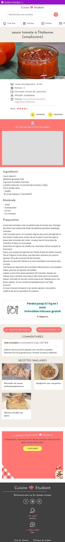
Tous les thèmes (21, 540)
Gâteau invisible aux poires (16, 405)
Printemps (35, 99)
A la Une (9, 23)
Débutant (30, 102)
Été (42, 99)
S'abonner (32, 448)
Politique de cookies (42, 540)
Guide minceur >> (13, 2)
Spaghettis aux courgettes (48, 373)
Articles (28, 23)
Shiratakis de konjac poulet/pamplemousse (16, 375)
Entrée (46, 23)
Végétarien (20, 102)
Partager (55, 114)
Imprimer (37, 114)
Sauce (26, 99)
